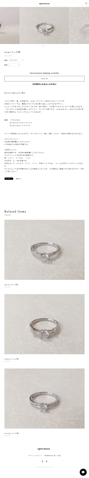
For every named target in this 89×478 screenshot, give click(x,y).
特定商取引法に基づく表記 (52, 455)
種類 (6, 60)
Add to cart (44, 78)
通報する (18, 178)
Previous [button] (3, 25)
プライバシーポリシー (35, 455)
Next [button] (85, 25)
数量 (6, 65)
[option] (44, 25)
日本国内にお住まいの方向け (45, 84)
